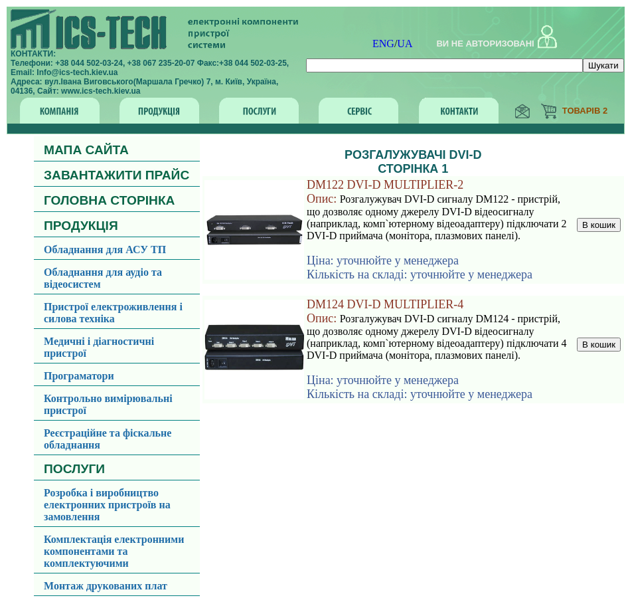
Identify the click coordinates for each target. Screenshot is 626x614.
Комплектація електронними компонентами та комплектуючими (114, 551)
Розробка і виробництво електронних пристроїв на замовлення (107, 504)
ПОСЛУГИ (74, 469)
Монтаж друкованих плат (105, 585)
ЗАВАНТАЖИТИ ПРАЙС (116, 175)
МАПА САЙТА (86, 150)
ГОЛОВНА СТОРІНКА (109, 200)
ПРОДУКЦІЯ (81, 226)
